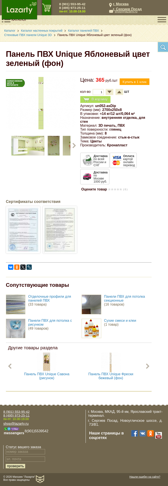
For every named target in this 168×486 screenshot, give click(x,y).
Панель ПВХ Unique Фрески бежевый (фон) (110, 376)
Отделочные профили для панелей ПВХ (49, 298)
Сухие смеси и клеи (120, 320)
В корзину (95, 99)
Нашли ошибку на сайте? (144, 476)
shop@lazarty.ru (126, 11)
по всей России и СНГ (101, 160)
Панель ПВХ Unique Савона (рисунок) (46, 376)
